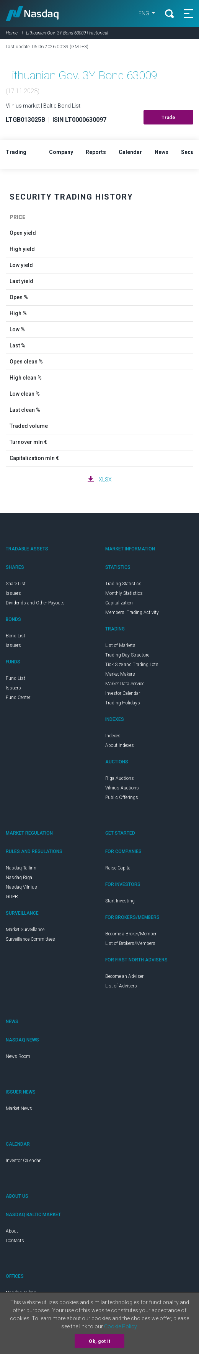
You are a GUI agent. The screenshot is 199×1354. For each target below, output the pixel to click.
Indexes (113, 735)
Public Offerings (121, 797)
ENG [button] (144, 13)
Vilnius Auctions (122, 788)
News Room (18, 1056)
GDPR (12, 896)
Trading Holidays (122, 703)
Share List (16, 583)
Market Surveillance (25, 929)
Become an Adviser (124, 976)
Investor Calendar (122, 693)
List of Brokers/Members (130, 943)
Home (12, 33)
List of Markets (120, 645)
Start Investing (120, 901)
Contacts (15, 1240)
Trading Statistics (123, 583)
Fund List (15, 678)
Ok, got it (99, 1341)
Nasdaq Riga (19, 877)
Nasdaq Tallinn (21, 868)
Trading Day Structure (127, 655)
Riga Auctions (119, 778)
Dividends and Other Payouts (35, 603)
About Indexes (119, 745)
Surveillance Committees (30, 939)
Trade (168, 117)
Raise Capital (118, 868)
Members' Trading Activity (132, 612)
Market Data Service (124, 683)
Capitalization (119, 603)
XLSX (105, 479)
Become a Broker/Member (131, 934)
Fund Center (18, 697)
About (12, 1231)
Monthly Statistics (124, 593)
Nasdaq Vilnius (21, 887)
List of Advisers (121, 986)
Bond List (15, 636)
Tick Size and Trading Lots (131, 664)
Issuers (13, 593)
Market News (19, 1108)
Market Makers (120, 674)
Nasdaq (32, 13)
